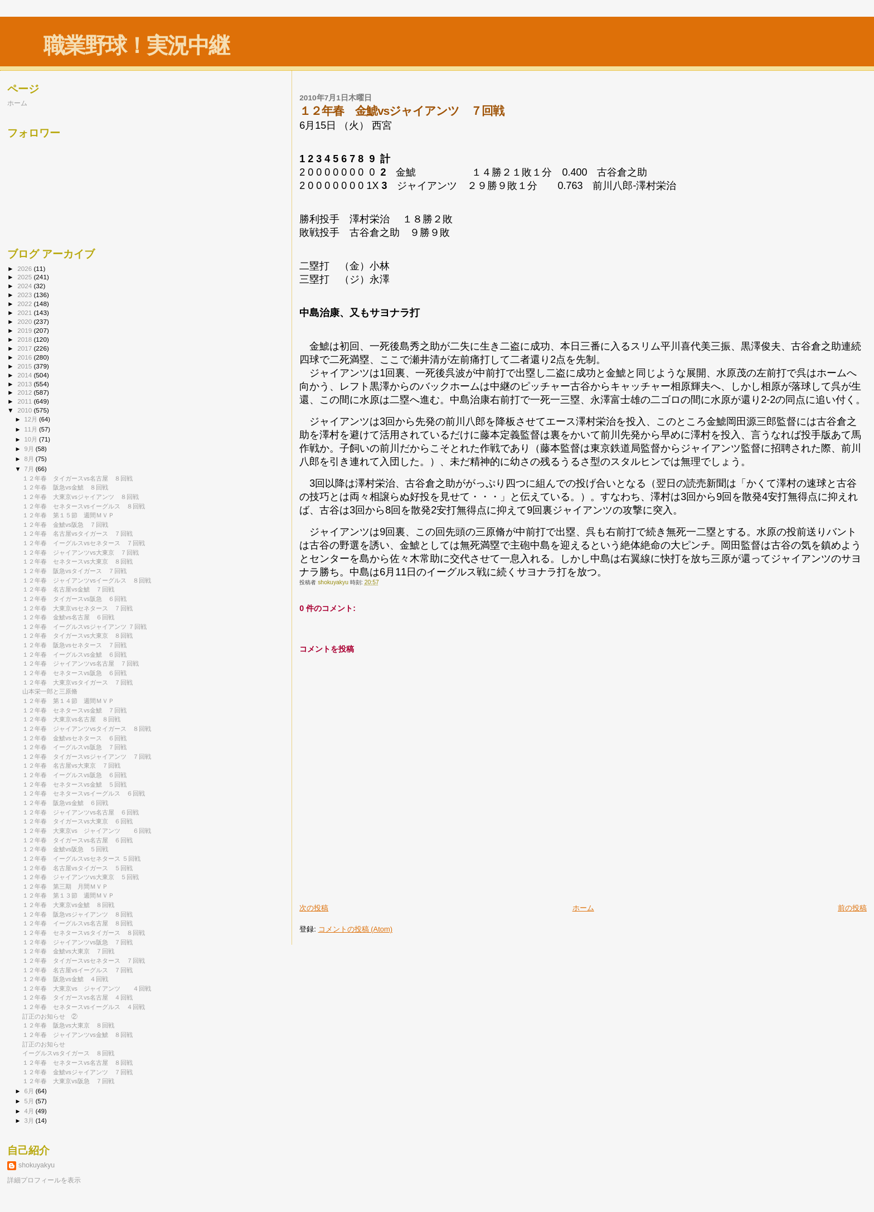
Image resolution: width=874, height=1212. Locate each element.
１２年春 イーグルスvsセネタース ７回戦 (83, 543)
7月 (30, 469)
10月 (32, 439)
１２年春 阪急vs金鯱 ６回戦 (65, 802)
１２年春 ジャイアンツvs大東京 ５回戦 (80, 877)
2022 (25, 303)
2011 (25, 401)
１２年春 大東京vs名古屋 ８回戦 (71, 719)
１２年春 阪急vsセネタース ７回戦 (74, 645)
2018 (25, 339)
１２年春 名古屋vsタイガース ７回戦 (77, 533)
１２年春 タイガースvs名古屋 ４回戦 (77, 997)
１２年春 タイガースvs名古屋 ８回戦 (77, 478)
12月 (32, 419)
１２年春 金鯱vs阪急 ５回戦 (65, 849)
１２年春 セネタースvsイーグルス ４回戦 (83, 1006)
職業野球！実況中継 (136, 45)
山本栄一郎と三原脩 (49, 691)
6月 (30, 1091)
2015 (25, 366)
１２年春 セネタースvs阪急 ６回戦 (74, 673)
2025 (25, 276)
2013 (25, 383)
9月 (30, 448)
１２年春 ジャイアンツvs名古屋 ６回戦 (80, 812)
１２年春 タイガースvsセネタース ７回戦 (83, 960)
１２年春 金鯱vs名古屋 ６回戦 (68, 617)
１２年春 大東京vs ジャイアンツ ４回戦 (86, 988)
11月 (32, 429)
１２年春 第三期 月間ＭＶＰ (65, 886)
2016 (25, 357)
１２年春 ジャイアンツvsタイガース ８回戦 (86, 728)
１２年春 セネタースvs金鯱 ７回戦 (74, 710)
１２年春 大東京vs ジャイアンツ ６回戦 (86, 830)
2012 (25, 392)
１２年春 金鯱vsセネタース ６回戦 (74, 738)
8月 (30, 458)
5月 (30, 1101)
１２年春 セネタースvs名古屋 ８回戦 (77, 1062)
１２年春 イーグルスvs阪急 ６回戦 (74, 775)
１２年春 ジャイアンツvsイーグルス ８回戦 (86, 580)
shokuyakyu (36, 1165)
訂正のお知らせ (43, 1044)
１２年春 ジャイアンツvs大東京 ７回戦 (80, 552)
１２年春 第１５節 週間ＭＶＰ (68, 515)
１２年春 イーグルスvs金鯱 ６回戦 (74, 654)
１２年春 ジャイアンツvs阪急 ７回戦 (77, 942)
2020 (25, 321)
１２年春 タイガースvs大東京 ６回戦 (77, 821)
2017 (25, 348)
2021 (25, 312)
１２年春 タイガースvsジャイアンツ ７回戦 (86, 756)
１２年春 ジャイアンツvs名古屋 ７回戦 (80, 663)
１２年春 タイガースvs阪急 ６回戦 (74, 598)
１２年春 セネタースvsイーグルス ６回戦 (83, 793)
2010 (25, 410)
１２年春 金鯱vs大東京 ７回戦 (68, 951)
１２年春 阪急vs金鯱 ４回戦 (65, 979)
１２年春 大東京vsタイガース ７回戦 (77, 682)
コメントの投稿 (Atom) (355, 929)
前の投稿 (852, 908)
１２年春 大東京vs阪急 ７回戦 (68, 1081)
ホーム (583, 908)
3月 (30, 1120)
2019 (25, 330)
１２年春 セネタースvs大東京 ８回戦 (77, 561)
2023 (25, 294)
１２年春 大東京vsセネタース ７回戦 (77, 608)
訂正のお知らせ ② (49, 1016)
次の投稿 (313, 908)
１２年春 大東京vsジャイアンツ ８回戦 (80, 496)
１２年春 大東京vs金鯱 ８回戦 (68, 904)
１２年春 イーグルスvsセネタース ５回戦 (81, 858)
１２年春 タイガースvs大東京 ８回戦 (77, 635)
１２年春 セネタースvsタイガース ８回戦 (83, 932)
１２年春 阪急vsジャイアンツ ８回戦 (77, 914)
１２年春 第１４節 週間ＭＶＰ (68, 700)
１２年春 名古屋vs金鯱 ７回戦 (68, 589)
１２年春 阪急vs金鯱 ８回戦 (65, 487)
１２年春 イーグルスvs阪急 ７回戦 (74, 747)
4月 (30, 1111)
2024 (25, 285)
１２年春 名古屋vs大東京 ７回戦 (71, 765)
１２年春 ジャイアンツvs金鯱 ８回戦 (77, 1034)
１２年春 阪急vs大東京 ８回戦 (68, 1025)
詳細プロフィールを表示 (44, 1180)
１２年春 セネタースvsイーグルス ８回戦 (83, 506)
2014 (25, 375)
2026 (25, 268)
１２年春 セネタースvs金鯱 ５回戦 (74, 784)
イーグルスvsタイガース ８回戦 (68, 1053)
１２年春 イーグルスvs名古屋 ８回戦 (77, 923)
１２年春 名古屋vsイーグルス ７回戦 (77, 970)
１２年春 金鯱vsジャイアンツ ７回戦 (77, 1072)
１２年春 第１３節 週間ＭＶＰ (68, 895)
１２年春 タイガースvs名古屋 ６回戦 (77, 840)
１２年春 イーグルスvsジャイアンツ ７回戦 (84, 626)
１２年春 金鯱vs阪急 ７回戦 (65, 524)
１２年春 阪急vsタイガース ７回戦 (74, 571)
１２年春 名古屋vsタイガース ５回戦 (77, 868)
